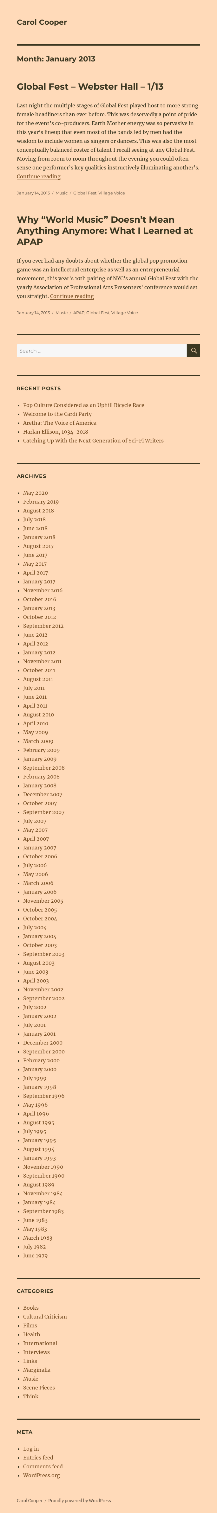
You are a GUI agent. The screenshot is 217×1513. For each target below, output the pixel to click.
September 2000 (44, 1051)
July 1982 (34, 1246)
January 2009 (40, 759)
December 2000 (42, 1042)
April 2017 (35, 572)
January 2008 (39, 785)
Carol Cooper (42, 22)
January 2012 (39, 652)
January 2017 (39, 581)
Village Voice (111, 192)
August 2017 (38, 546)
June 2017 (35, 555)
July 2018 (34, 519)
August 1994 (39, 1149)
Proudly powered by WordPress (79, 1500)
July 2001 (34, 1025)
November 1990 (43, 1167)
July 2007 (34, 821)
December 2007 (42, 794)
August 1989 (39, 1184)
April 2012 (35, 643)
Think (30, 1396)
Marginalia (36, 1370)
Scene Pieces (39, 1387)
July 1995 (34, 1131)
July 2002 (35, 1007)
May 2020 (35, 493)
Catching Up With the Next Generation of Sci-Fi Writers (93, 440)
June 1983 (35, 1220)
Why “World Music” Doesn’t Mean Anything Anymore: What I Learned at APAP (105, 230)
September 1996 (44, 1096)
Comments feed (43, 1466)
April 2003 (36, 980)
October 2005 (40, 909)
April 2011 (35, 705)
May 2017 (35, 564)
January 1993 (39, 1158)
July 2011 (34, 688)
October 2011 (39, 670)
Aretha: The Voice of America (59, 423)
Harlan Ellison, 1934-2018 (55, 432)
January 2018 (39, 537)
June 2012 (35, 635)
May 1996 (35, 1105)
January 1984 (39, 1202)
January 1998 (39, 1087)
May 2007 (35, 830)
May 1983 (35, 1229)
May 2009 (35, 732)
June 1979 (35, 1255)
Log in (31, 1449)
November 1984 (43, 1193)
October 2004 (40, 918)
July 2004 (35, 927)
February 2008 (41, 776)
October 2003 (40, 945)
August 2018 (38, 510)
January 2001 (39, 1034)
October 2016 (39, 599)
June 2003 (35, 972)
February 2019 (41, 502)
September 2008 (44, 768)
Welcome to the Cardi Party (57, 414)
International (40, 1343)
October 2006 (40, 856)
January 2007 (39, 847)
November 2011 (42, 661)
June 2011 (35, 697)
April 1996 (36, 1113)
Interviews (36, 1352)
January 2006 (40, 892)
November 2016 (43, 590)
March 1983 (37, 1238)
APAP (78, 312)
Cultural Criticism (45, 1316)
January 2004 (39, 936)
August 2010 (38, 714)
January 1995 (39, 1140)
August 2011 (38, 679)
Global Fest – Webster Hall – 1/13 (90, 86)
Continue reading (39, 176)
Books (31, 1308)
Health (31, 1334)
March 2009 (38, 741)
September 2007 (43, 812)
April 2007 (36, 839)
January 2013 (39, 608)
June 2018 (35, 528)
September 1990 (43, 1176)
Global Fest (84, 192)
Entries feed (38, 1457)
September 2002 (44, 998)
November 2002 (43, 989)
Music (62, 192)
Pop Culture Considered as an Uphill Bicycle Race (83, 405)
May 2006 (35, 874)
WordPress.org (41, 1475)
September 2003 (43, 954)
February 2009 (41, 750)
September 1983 (43, 1211)
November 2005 (43, 901)
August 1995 (39, 1122)
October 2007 (40, 803)
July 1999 (35, 1078)
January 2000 (39, 1069)
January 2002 (39, 1016)
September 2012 (43, 626)
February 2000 (41, 1060)
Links (30, 1361)
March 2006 (38, 883)
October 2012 (39, 617)
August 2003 (39, 963)
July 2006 (35, 865)
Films (30, 1325)
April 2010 (35, 723)
